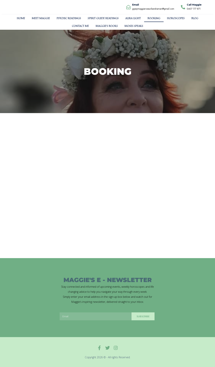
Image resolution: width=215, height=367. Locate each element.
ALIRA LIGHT (133, 18)
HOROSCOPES (176, 18)
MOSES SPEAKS (133, 26)
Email (135, 4)
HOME (21, 18)
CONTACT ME (80, 26)
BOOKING (153, 18)
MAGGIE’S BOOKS (107, 26)
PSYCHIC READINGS (69, 18)
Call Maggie (194, 4)
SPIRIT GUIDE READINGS (103, 18)
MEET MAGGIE (41, 18)
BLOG (194, 18)
